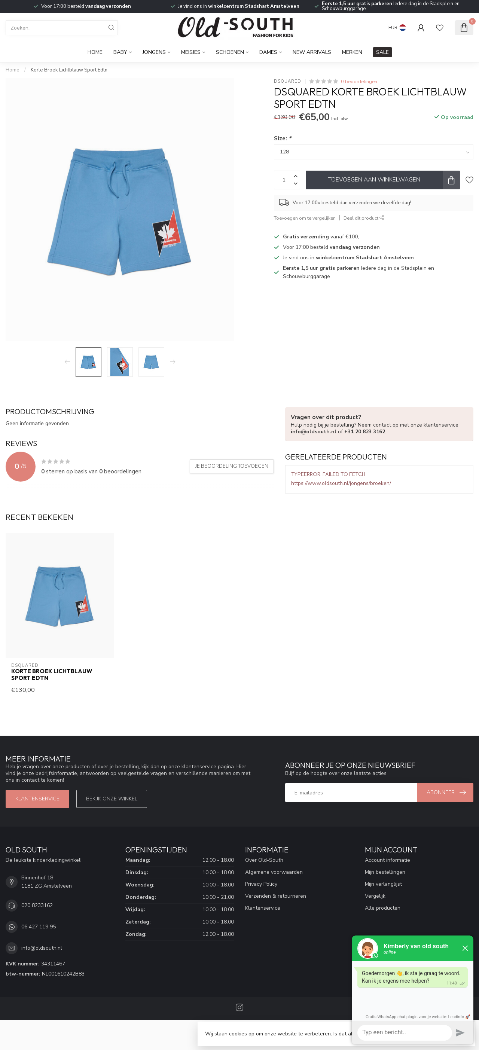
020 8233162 (37, 905)
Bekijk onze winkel (111, 798)
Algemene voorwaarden (274, 872)
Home (95, 52)
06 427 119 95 (38, 926)
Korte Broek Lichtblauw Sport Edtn (69, 70)
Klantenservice (37, 798)
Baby (120, 52)
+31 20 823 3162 (364, 431)
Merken (352, 52)
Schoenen (230, 52)
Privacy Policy (261, 884)
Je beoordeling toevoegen (231, 466)
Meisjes (191, 52)
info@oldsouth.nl (313, 431)
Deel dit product (364, 218)
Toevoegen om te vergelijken (305, 218)
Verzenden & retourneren (275, 896)
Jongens (154, 52)
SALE (382, 52)
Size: (282, 138)
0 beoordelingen (359, 81)
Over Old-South (264, 860)
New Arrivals (312, 52)
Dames (268, 52)
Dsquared (287, 81)
